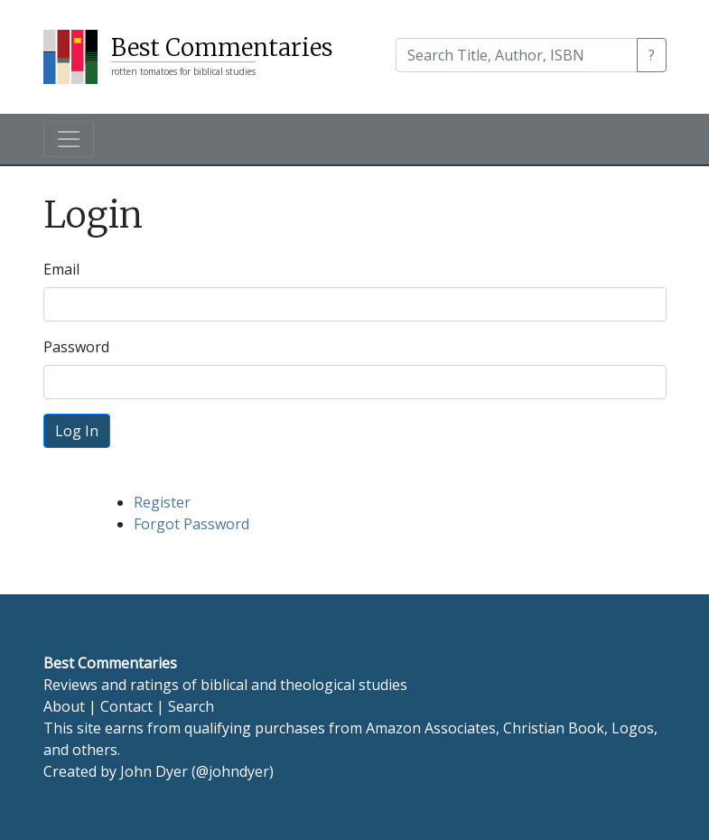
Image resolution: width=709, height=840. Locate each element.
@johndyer (232, 771)
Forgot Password (191, 524)
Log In (76, 431)
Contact (126, 706)
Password (76, 347)
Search (191, 706)
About (64, 706)
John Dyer (154, 771)
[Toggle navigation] (68, 139)
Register (162, 502)
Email (61, 269)
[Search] (517, 55)
